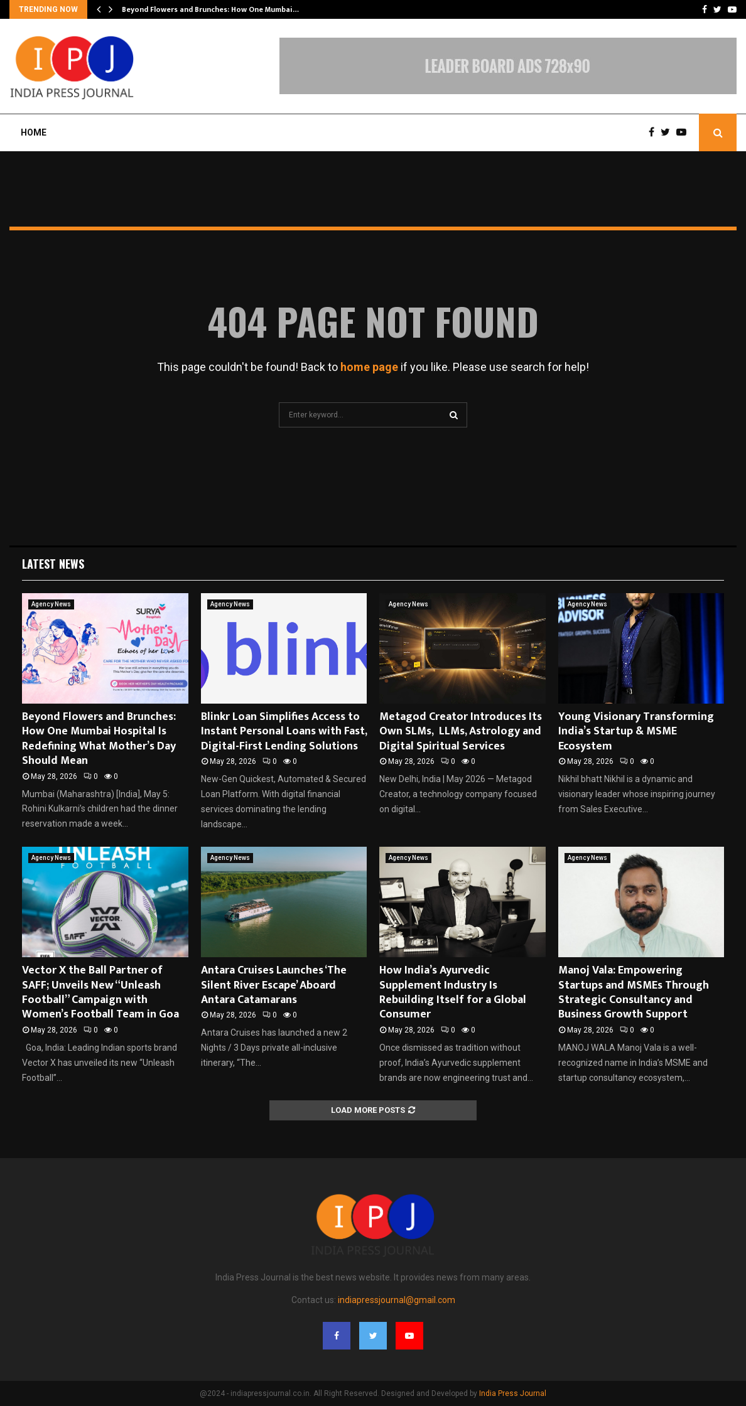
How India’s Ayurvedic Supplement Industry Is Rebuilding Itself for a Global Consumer (452, 992)
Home (33, 132)
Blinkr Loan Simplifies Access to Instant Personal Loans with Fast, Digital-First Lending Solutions (284, 731)
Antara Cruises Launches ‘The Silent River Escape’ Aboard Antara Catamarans (274, 985)
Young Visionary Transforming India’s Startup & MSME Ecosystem (636, 731)
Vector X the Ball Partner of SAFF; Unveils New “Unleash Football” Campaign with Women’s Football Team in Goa (100, 992)
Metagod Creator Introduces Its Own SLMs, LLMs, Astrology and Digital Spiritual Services (460, 731)
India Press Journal (512, 1393)
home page (369, 366)
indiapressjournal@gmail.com (396, 1300)
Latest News (53, 563)
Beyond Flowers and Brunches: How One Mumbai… (210, 9)
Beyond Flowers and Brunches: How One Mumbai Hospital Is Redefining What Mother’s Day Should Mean (99, 738)
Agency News (51, 604)
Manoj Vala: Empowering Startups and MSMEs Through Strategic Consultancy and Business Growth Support (633, 992)
